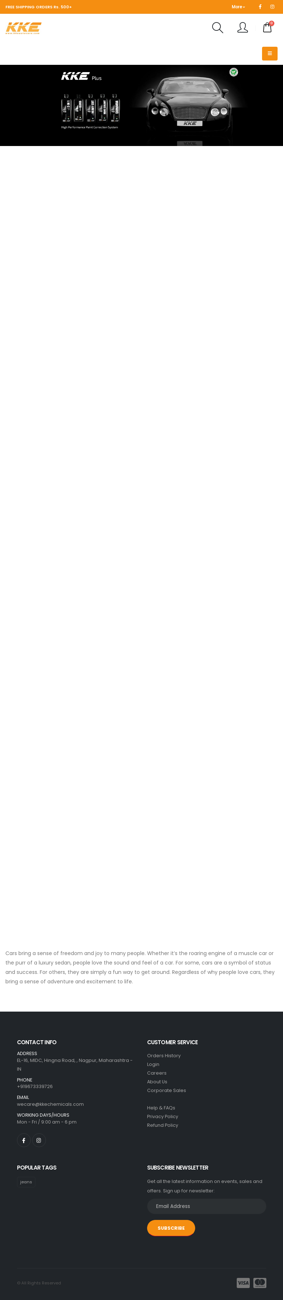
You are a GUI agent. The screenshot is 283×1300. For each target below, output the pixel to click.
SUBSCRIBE (171, 1228)
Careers (157, 1073)
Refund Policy (162, 1125)
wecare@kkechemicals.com (50, 1104)
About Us (157, 1082)
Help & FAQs (161, 1108)
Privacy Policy (162, 1116)
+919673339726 (35, 1086)
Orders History (164, 1056)
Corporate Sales (166, 1090)
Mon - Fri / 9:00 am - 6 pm (47, 1122)
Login (153, 1064)
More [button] (238, 7)
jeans (26, 1182)
